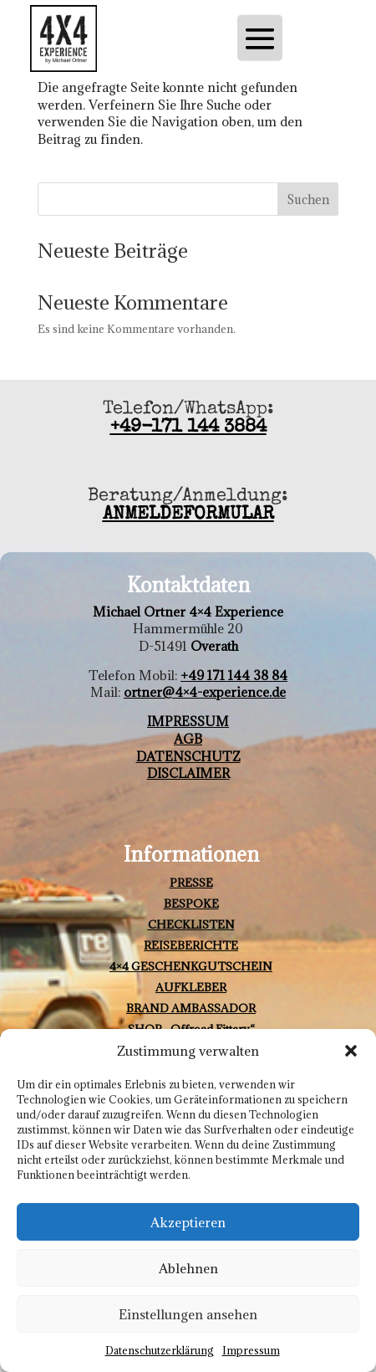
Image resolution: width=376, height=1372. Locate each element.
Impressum (251, 1350)
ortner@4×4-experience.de (205, 691)
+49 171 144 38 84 (233, 675)
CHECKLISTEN (191, 924)
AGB (188, 738)
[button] (351, 1050)
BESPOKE (191, 903)
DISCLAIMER (188, 773)
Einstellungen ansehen (188, 1314)
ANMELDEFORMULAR (188, 515)
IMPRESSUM (188, 721)
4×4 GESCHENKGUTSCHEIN (190, 966)
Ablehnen (188, 1268)
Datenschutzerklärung (159, 1350)
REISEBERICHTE (191, 945)
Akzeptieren (188, 1222)
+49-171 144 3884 (188, 428)
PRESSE (191, 882)
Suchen (308, 199)
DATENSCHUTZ (188, 756)
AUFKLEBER (190, 987)
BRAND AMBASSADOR (191, 1008)
